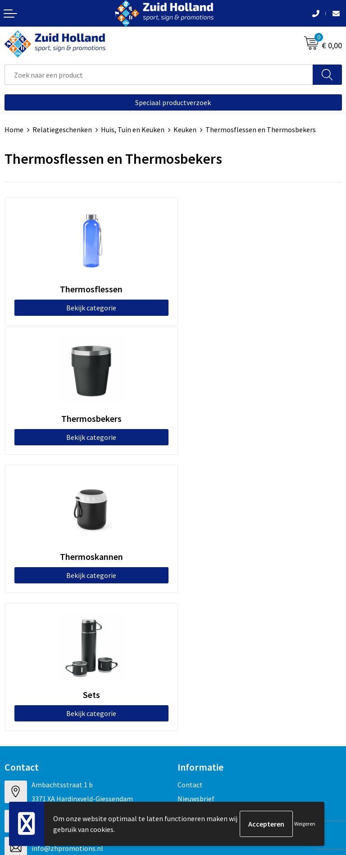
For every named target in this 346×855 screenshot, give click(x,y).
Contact (190, 517)
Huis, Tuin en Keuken (132, 129)
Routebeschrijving (206, 558)
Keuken (184, 129)
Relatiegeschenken (62, 129)
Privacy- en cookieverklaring (48, 737)
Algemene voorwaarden (41, 724)
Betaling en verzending (213, 544)
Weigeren (304, 823)
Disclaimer (21, 751)
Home (14, 129)
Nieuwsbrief (196, 530)
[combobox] (159, 75)
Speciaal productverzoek (173, 102)
